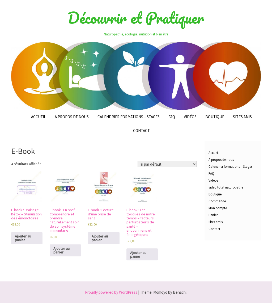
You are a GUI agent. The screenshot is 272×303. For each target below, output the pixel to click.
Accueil (38, 116)
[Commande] (167, 164)
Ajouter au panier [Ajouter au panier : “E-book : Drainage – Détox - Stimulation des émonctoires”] (23, 238)
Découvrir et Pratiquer (136, 18)
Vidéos (190, 116)
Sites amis (242, 116)
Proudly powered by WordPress (111, 292)
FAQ (171, 116)
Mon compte (218, 208)
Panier (213, 215)
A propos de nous (72, 116)
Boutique (214, 116)
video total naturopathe (226, 187)
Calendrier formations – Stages (128, 116)
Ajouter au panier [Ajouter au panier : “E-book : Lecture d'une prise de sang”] (100, 238)
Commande (217, 201)
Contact (141, 130)
